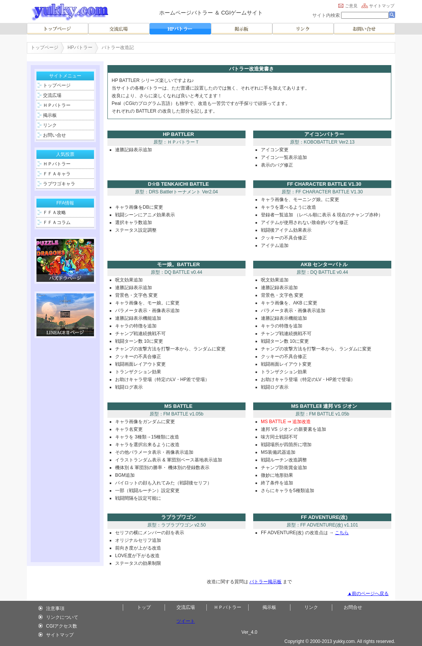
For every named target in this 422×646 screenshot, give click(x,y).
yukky (339, 641)
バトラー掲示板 (265, 581)
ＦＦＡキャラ (55, 174)
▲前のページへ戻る (368, 593)
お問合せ (353, 607)
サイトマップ (381, 5)
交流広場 (50, 95)
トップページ (44, 47)
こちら (342, 532)
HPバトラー (80, 47)
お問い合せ (53, 135)
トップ (144, 607)
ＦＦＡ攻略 (53, 212)
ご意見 (351, 5)
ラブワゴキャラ (57, 183)
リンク (48, 125)
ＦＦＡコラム (55, 222)
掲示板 (48, 115)
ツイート (185, 621)
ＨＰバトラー (55, 105)
